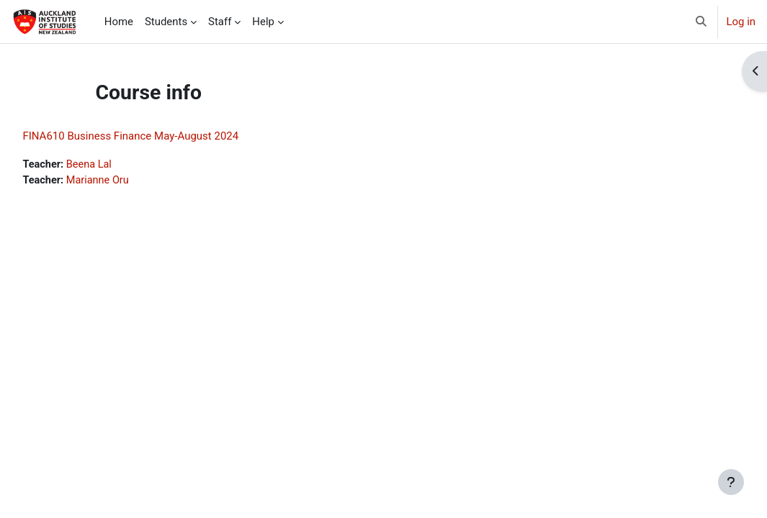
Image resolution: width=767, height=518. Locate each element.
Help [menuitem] (263, 21)
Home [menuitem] (118, 21)
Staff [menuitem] (219, 21)
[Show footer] (731, 482)
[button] (701, 21)
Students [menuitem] (166, 21)
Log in (741, 21)
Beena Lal (122, 164)
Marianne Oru (131, 181)
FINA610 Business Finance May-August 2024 (163, 136)
